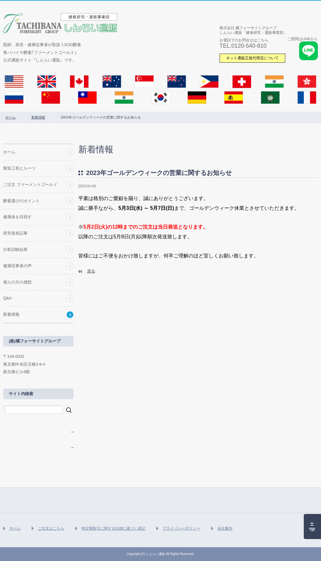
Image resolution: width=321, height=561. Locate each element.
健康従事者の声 (17, 265)
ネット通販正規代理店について (252, 58)
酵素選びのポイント (21, 200)
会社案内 (224, 528)
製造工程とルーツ (19, 168)
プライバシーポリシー (181, 528)
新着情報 (38, 117)
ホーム (10, 117)
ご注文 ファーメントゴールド (30, 184)
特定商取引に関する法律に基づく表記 (113, 528)
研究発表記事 (15, 233)
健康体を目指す (17, 216)
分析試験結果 (15, 249)
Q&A (7, 298)
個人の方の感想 (17, 282)
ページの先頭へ (312, 526)
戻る (91, 271)
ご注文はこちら (51, 528)
